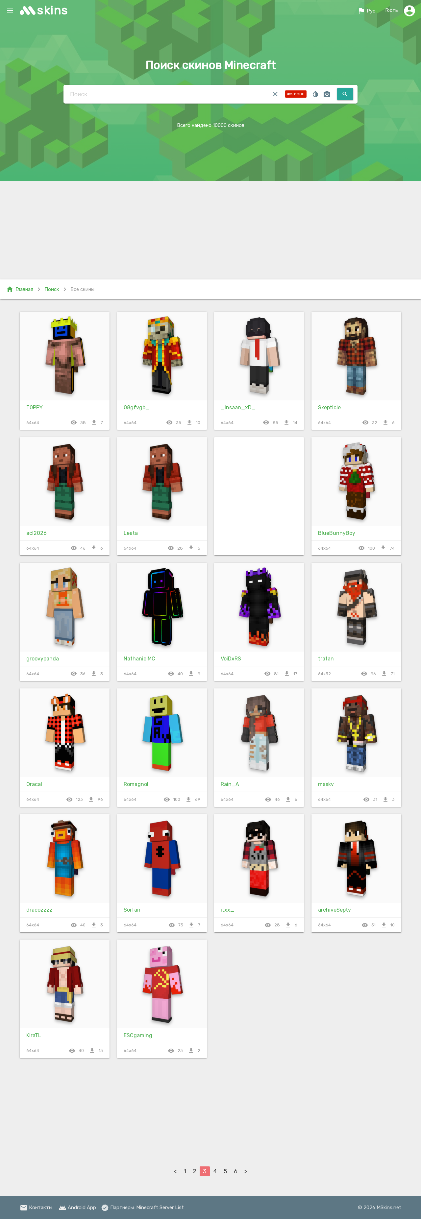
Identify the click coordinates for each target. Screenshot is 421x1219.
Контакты (36, 1207)
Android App (77, 1207)
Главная (19, 289)
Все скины (82, 289)
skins (52, 10)
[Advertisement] (210, 230)
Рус (366, 10)
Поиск (51, 289)
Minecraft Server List (160, 1207)
